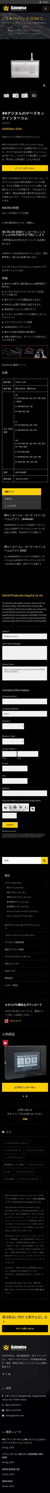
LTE (39, 1283)
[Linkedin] (9, 1374)
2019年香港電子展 (10, 1469)
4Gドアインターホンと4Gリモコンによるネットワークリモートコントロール (24, 1441)
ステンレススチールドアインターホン (25, 33)
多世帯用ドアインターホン (18, 902)
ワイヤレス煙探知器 (14, 942)
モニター (8, 1172)
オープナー (40, 1286)
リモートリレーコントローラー (20, 935)
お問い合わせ (40, 1289)
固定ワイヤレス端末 (14, 949)
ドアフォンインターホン (28, 1179)
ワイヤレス (9, 1286)
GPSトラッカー (12, 963)
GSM (35, 1283)
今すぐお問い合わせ (25, 168)
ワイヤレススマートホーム (17, 956)
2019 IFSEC (7, 1481)
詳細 (25, 1119)
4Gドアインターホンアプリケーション (22, 926)
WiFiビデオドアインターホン (19, 897)
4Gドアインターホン (15, 888)
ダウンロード (13, 1021)
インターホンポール (12, 1150)
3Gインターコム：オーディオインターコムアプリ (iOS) (24, 548)
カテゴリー (19, 30)
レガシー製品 (11, 985)
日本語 (45, 2)
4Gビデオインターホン (16, 892)
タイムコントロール (24, 1172)
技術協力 (9, 978)
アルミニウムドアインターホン (20, 916)
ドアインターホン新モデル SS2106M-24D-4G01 (23, 1456)
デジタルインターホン (35, 1150)
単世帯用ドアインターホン (18, 906)
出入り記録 (8, 1179)
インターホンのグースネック (16, 1143)
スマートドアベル (35, 1164)
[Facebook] (3, 1374)
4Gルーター (10, 970)
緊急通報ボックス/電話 (14, 1164)
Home (10, 30)
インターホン (18, 1286)
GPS (6, 1289)
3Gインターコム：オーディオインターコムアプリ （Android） (24, 517)
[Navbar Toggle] (45, 8)
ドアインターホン (33, 30)
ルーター (12, 1289)
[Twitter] (6, 1374)
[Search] (21, 860)
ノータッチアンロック (13, 1157)
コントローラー (29, 1286)
